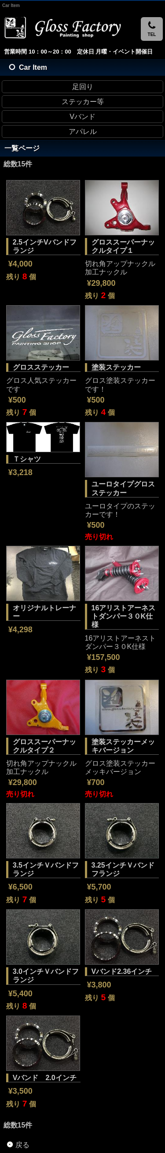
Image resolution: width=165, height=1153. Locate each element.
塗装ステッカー (116, 367)
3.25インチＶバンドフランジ (123, 869)
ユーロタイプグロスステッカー (123, 488)
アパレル (83, 131)
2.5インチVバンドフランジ (45, 246)
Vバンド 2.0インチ (45, 1077)
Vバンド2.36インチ (122, 971)
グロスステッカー (41, 367)
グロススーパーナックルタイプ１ (123, 246)
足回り (82, 86)
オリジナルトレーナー (44, 612)
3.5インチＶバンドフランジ (46, 869)
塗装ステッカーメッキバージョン (123, 746)
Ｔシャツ (27, 459)
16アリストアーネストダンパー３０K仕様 (124, 616)
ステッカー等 (83, 101)
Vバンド (82, 116)
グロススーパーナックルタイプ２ (44, 746)
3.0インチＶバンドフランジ (46, 976)
